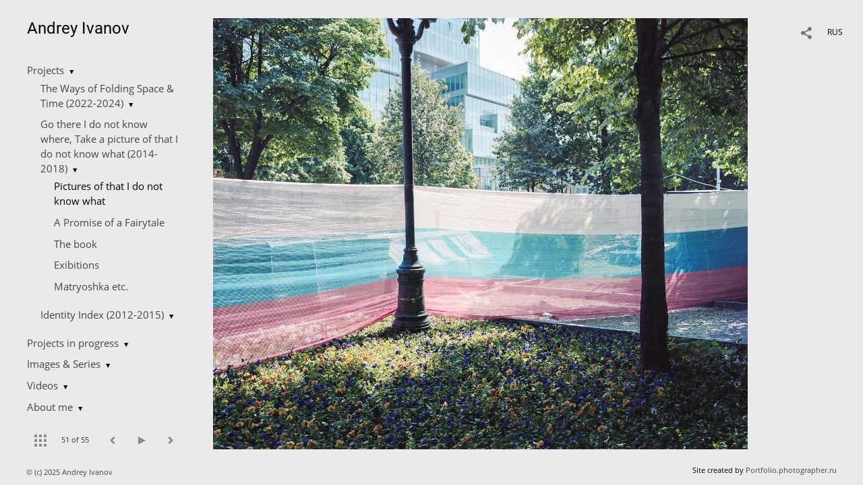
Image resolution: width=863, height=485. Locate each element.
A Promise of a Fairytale (109, 222)
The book (75, 244)
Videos (42, 385)
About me (50, 407)
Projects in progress (73, 343)
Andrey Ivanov (78, 28)
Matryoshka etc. (91, 286)
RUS (835, 32)
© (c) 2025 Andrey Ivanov (70, 472)
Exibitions (76, 264)
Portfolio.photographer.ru (791, 470)
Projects (45, 70)
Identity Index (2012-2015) (102, 314)
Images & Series (63, 363)
